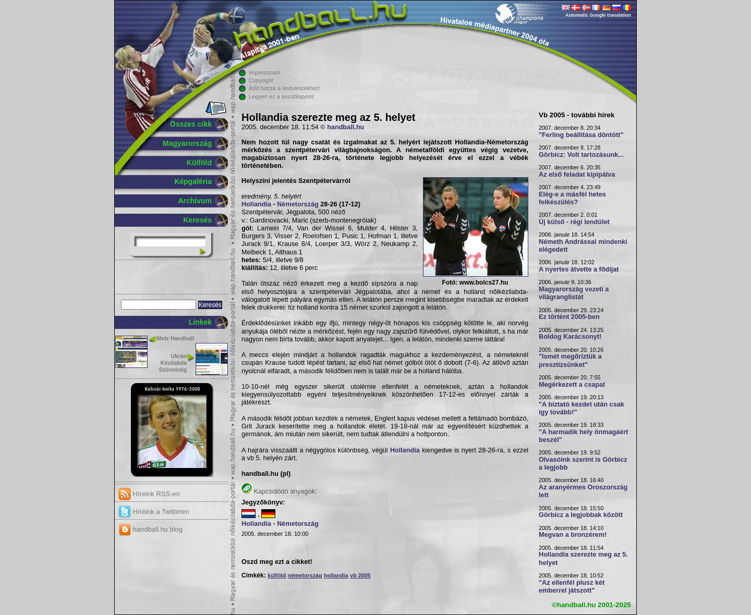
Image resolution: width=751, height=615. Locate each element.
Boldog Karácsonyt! (570, 336)
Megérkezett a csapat (572, 384)
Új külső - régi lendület (574, 222)
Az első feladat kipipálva (577, 174)
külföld (277, 575)
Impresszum (264, 72)
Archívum (195, 200)
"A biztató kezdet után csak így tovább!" (581, 408)
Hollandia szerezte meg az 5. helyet (583, 558)
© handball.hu (342, 127)
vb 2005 (360, 575)
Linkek (200, 322)
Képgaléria (193, 181)
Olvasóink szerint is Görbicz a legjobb (583, 463)
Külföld (199, 162)
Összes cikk (191, 124)
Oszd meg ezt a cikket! (276, 561)
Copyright (261, 80)
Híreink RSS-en (149, 494)
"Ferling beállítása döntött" (581, 135)
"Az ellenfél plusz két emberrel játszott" (571, 586)
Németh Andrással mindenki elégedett (583, 245)
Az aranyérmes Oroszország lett (583, 491)
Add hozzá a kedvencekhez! (285, 88)
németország (305, 575)
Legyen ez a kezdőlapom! (281, 96)
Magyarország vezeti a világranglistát (574, 293)
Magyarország (187, 143)
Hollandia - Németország (280, 523)
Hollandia (256, 204)
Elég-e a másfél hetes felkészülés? (572, 198)
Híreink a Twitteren (153, 511)
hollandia (336, 575)
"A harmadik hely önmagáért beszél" (583, 436)
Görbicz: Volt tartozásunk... (581, 154)
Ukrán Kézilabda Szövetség (173, 363)
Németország (297, 204)
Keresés (198, 220)
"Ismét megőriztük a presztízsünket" (570, 360)
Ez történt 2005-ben (569, 317)
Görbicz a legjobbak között (581, 515)
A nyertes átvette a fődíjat (579, 269)
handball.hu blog (150, 529)
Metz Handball (175, 338)
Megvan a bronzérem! (573, 534)
